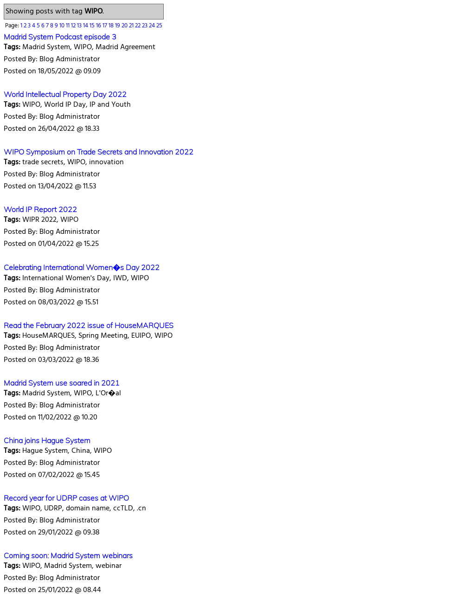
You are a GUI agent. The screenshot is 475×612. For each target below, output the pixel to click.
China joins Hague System (47, 440)
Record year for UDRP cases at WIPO (66, 497)
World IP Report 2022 (40, 209)
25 (159, 26)
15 (93, 26)
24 (152, 26)
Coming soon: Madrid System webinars (68, 555)
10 (62, 26)
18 (112, 26)
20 (125, 26)
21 (132, 26)
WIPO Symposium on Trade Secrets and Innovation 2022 (98, 151)
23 (145, 26)
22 (138, 26)
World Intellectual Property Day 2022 (65, 94)
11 (68, 26)
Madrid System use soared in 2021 (62, 382)
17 (106, 26)
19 (118, 26)
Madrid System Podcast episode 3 (60, 36)
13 (80, 26)
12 (74, 26)
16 (99, 26)
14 (86, 26)
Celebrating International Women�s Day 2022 (82, 267)
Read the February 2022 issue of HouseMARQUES (88, 325)
